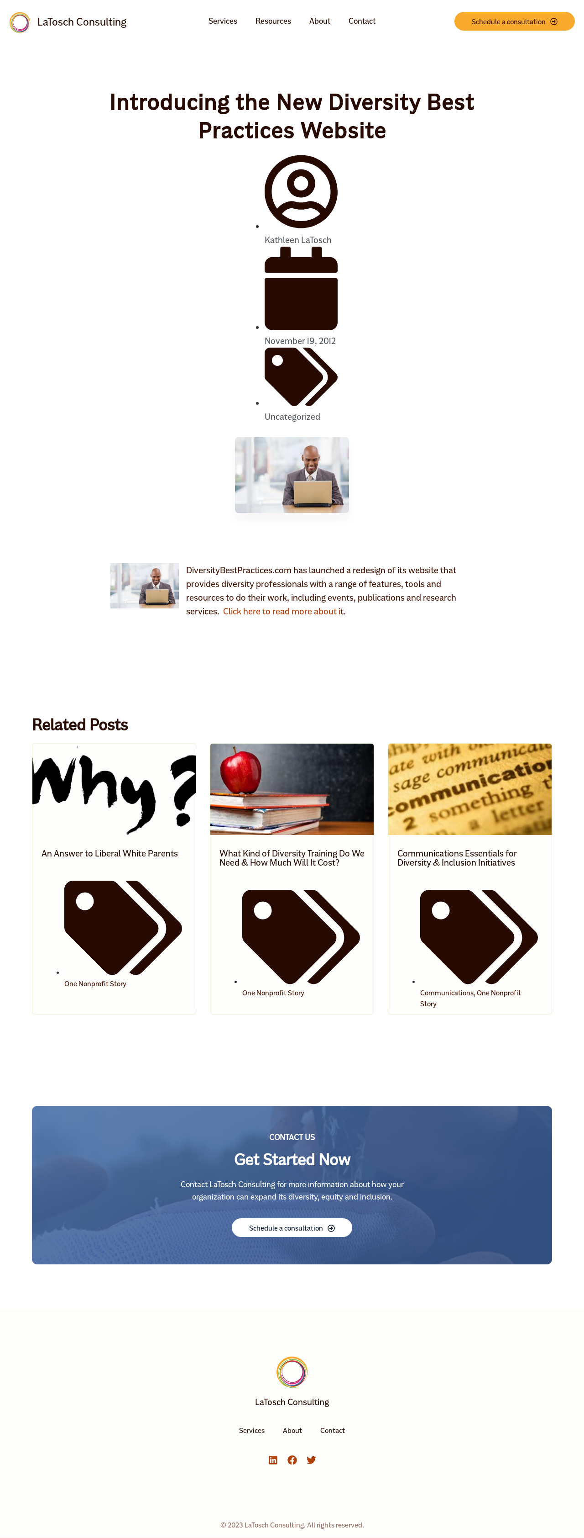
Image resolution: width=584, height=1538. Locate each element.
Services (223, 21)
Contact (362, 21)
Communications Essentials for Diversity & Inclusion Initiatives (457, 858)
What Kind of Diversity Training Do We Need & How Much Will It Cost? (292, 858)
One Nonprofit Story (95, 983)
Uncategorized (292, 416)
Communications (447, 992)
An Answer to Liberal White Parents (110, 853)
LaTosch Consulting (81, 22)
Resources (273, 21)
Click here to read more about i (280, 611)
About (319, 21)
